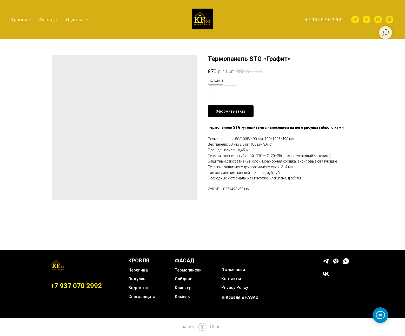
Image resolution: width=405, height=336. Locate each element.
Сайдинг (183, 278)
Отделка (75, 19)
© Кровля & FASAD (239, 297)
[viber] (378, 19)
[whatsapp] (389, 19)
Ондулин (136, 278)
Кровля (18, 19)
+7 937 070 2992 (323, 19)
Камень (182, 296)
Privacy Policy (234, 287)
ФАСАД (184, 260)
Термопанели (188, 270)
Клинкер (183, 287)
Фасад (46, 19)
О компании (233, 269)
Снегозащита (141, 296)
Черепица (138, 270)
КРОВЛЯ (138, 260)
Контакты (231, 278)
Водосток (138, 287)
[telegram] (355, 19)
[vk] (366, 19)
